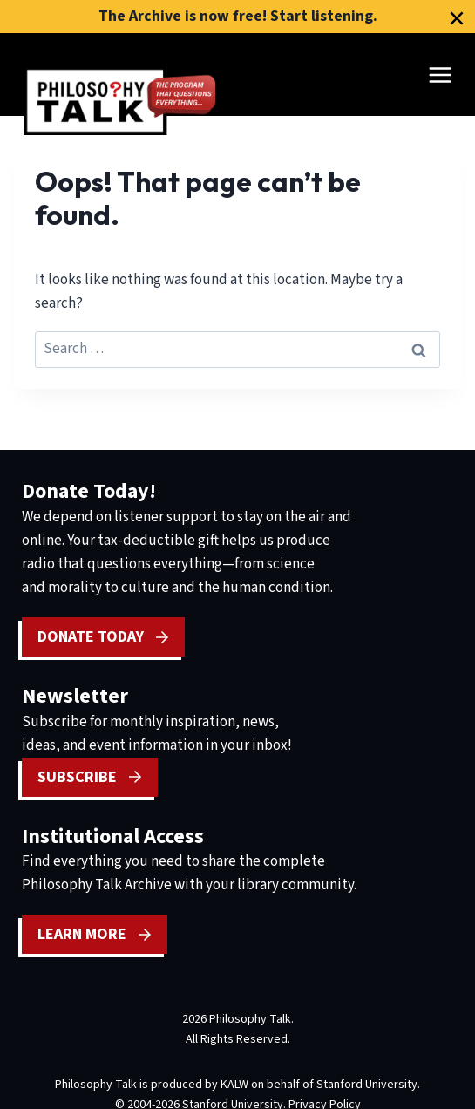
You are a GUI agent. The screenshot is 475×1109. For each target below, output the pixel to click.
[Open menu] (439, 74)
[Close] (457, 18)
